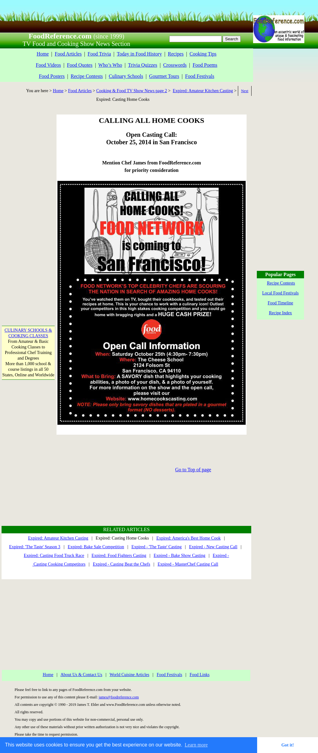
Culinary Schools (126, 76)
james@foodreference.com (119, 697)
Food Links (199, 674)
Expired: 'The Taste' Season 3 (34, 547)
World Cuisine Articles (129, 674)
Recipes (176, 53)
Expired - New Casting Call (213, 547)
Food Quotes (79, 65)
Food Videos (48, 65)
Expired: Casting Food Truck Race (54, 555)
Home (43, 53)
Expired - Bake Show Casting (179, 555)
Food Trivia (99, 53)
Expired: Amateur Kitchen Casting (203, 90)
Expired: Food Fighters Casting (119, 555)
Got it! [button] (287, 744)
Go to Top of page (193, 469)
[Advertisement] (27, 207)
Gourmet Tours (164, 76)
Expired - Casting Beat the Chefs (121, 564)
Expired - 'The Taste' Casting (156, 547)
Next (244, 91)
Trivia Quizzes (142, 65)
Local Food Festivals (280, 293)
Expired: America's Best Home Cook (188, 538)
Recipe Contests (86, 76)
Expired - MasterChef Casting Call (187, 564)
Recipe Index (280, 313)
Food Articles (68, 53)
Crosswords (175, 65)
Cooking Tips (202, 53)
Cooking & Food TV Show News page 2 (131, 90)
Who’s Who (110, 65)
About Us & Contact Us (81, 674)
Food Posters (52, 76)
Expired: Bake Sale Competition (96, 547)
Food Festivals (199, 76)
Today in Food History (139, 53)
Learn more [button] (196, 744)
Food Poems (205, 65)
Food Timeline (280, 303)
